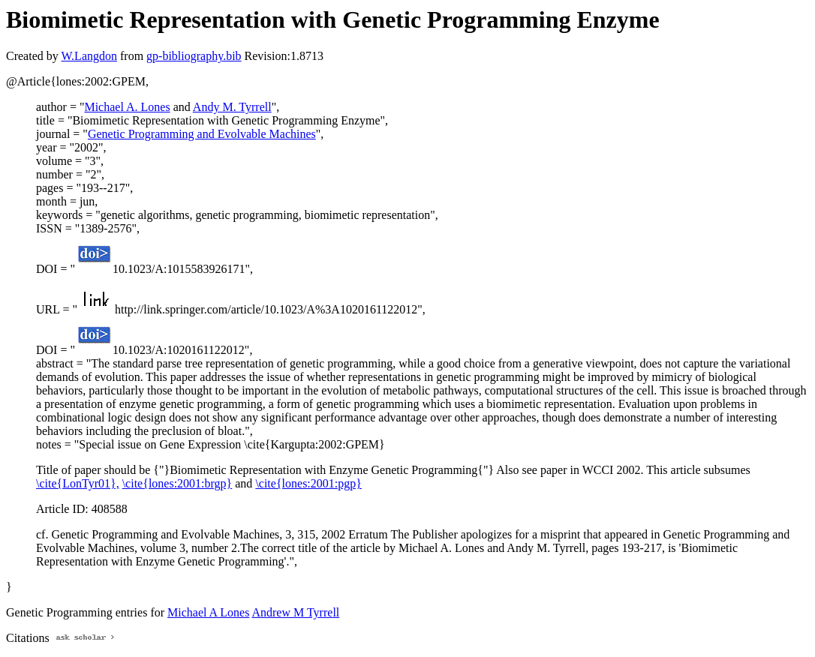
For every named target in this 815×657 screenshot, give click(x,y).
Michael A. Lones (127, 106)
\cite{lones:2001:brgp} (177, 483)
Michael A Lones (208, 612)
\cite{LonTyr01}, (77, 483)
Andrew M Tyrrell (295, 612)
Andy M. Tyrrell (232, 106)
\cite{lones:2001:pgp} (308, 483)
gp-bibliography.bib (194, 56)
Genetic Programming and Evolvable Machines (202, 134)
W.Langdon (89, 56)
